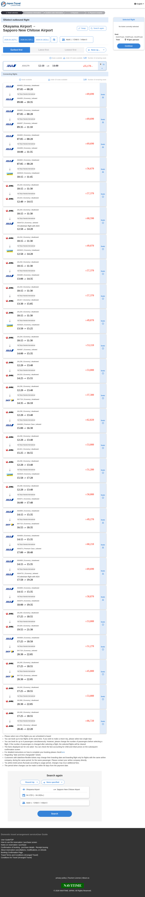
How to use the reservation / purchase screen (19, 842)
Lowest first (70, 50)
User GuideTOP (7, 840)
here (63, 752)
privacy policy (61, 878)
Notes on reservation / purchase (13, 845)
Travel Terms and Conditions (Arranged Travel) (19, 855)
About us (85, 878)
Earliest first (16, 50)
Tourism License (74, 878)
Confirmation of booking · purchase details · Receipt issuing (24, 847)
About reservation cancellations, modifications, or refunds (23, 850)
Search (54, 814)
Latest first (43, 50)
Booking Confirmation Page (12, 852)
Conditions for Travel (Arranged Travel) (16, 858)
